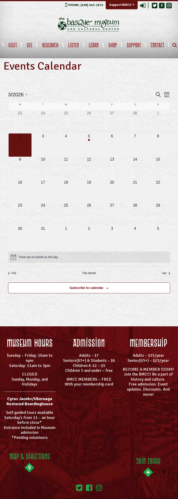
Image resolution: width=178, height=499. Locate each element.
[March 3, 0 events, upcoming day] (43, 144)
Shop (112, 45)
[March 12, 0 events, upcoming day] (88, 168)
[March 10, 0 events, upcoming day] (43, 168)
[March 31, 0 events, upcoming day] (43, 237)
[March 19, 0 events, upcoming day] (88, 191)
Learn (94, 45)
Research (50, 45)
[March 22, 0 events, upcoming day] (157, 191)
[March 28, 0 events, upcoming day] (135, 214)
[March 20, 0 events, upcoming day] (112, 191)
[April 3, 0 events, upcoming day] (112, 237)
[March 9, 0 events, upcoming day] (20, 168)
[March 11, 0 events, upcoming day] (65, 168)
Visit (12, 45)
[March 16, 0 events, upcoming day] (20, 191)
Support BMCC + (121, 5)
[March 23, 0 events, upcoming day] (20, 214)
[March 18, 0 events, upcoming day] (65, 191)
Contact (157, 45)
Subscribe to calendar (86, 288)
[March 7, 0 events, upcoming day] (135, 144)
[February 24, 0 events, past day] (43, 121)
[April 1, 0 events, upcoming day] (65, 237)
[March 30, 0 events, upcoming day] (20, 237)
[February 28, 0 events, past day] (135, 121)
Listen (73, 45)
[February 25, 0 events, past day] (65, 121)
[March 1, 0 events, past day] (157, 121)
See (29, 45)
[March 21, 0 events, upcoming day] (135, 191)
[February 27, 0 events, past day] (112, 121)
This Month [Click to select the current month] (89, 273)
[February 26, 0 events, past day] (88, 121)
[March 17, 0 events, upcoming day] (43, 191)
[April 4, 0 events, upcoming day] (135, 237)
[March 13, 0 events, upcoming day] (112, 168)
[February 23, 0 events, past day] (20, 121)
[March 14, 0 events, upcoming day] (135, 168)
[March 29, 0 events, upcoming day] (157, 214)
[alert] (89, 257)
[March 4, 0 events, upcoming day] (65, 144)
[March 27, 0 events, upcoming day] (112, 214)
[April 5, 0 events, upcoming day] (157, 237)
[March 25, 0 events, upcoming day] (65, 214)
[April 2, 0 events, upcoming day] (88, 237)
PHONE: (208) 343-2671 (85, 5)
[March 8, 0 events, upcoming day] (157, 144)
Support (134, 45)
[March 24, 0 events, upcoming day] (43, 214)
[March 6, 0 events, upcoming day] (112, 144)
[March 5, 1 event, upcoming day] (88, 144)
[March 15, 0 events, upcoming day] (157, 168)
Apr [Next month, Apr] (166, 273)
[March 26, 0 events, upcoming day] (88, 214)
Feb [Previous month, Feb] (12, 273)
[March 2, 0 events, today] (20, 144)
